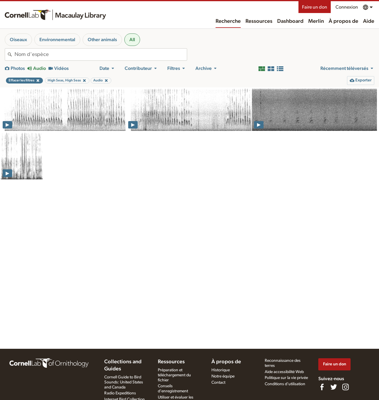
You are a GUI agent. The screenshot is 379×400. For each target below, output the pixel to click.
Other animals (102, 39)
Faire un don (314, 7)
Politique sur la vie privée (286, 378)
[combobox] (101, 54)
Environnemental (57, 39)
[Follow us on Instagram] (345, 387)
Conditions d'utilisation (285, 384)
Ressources (258, 21)
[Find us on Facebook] (321, 387)
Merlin (316, 21)
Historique (220, 370)
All (132, 39)
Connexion (346, 7)
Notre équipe (223, 376)
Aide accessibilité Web (284, 372)
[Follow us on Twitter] (333, 387)
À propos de (343, 21)
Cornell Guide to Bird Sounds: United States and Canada (123, 382)
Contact (218, 382)
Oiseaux (18, 39)
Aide (368, 21)
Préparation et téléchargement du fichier (174, 375)
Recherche (228, 21)
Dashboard (290, 21)
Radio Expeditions (120, 393)
